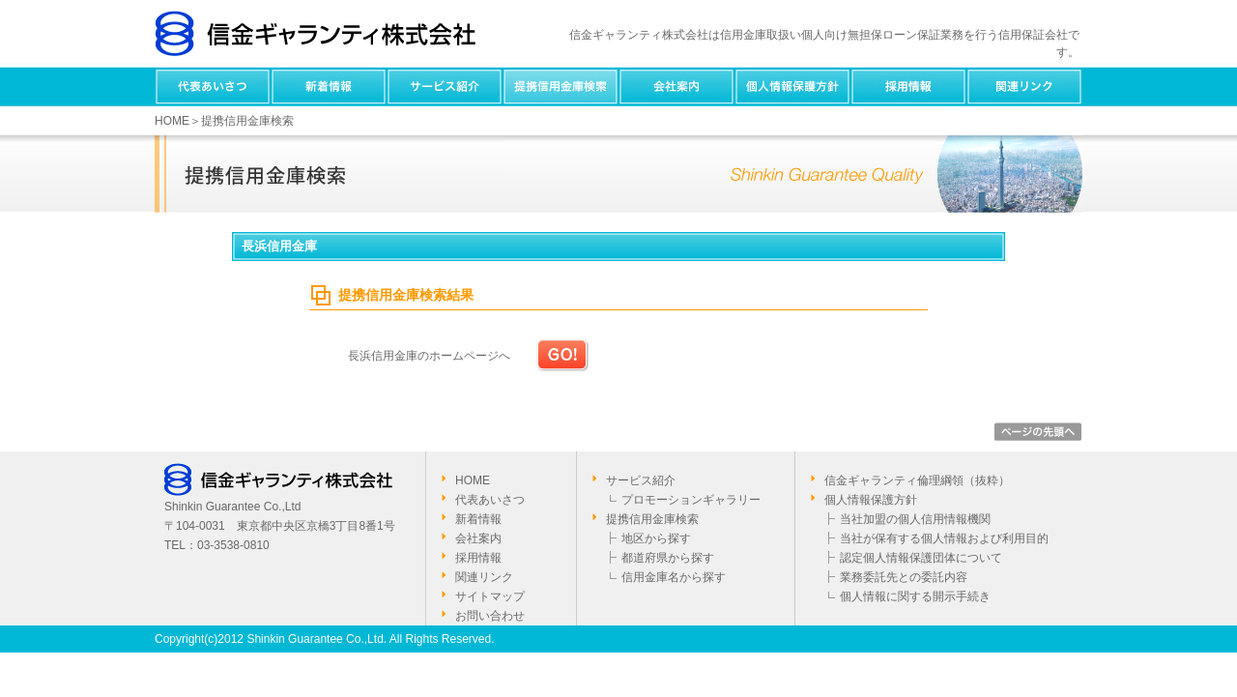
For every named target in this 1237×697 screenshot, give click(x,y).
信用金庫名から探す (673, 577)
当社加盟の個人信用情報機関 (915, 519)
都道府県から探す (667, 558)
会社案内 (676, 86)
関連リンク (1024, 86)
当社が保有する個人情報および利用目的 (944, 538)
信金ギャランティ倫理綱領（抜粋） (917, 480)
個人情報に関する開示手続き (915, 596)
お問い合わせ (490, 616)
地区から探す (656, 538)
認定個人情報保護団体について (921, 558)
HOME (172, 121)
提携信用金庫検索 (560, 86)
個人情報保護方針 (792, 86)
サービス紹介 (445, 86)
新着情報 (329, 86)
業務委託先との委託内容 (903, 577)
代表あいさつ (213, 86)
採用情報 (908, 86)
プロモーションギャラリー (691, 500)
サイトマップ (490, 596)
